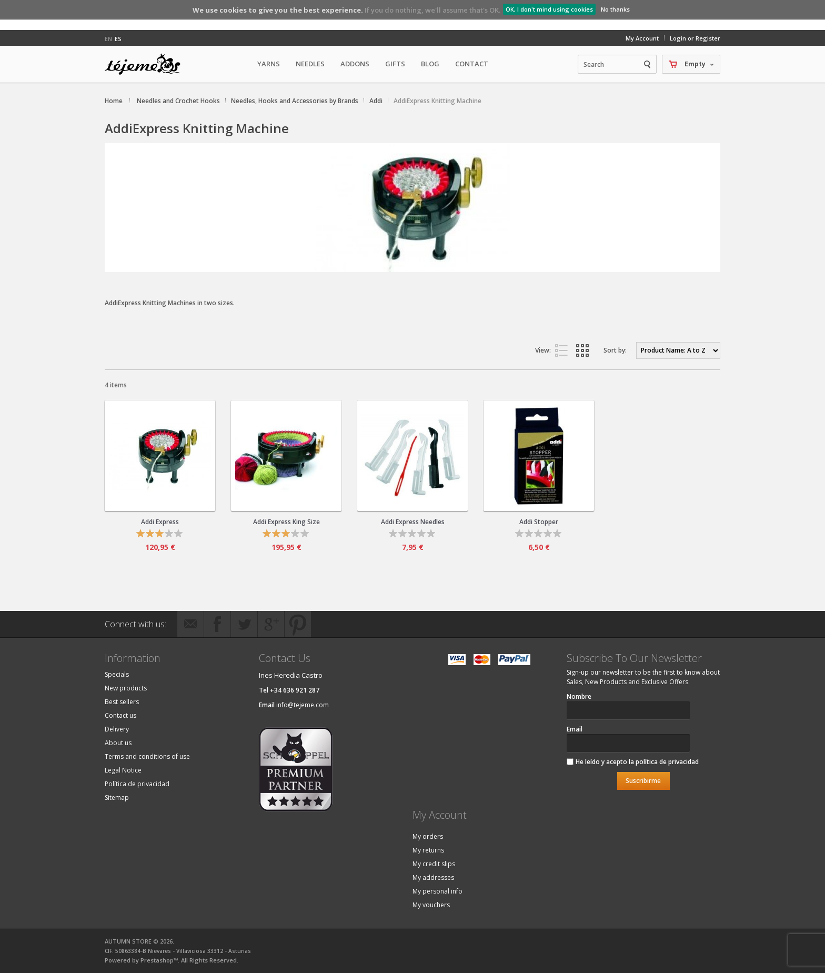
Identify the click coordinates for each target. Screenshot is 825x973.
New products (126, 688)
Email (574, 729)
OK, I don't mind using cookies (549, 9)
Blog (430, 63)
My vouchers (431, 904)
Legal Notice (123, 770)
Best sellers (122, 701)
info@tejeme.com (302, 704)
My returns (428, 850)
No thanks (615, 9)
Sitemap (117, 797)
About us (118, 742)
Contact (471, 63)
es (118, 39)
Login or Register (695, 38)
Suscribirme (643, 780)
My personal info (437, 891)
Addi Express (160, 521)
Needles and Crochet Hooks (178, 100)
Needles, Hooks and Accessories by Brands (294, 100)
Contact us (120, 715)
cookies (233, 10)
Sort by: (615, 350)
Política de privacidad (137, 783)
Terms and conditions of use (147, 756)
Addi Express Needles (413, 521)
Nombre (579, 696)
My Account (642, 38)
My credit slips (434, 863)
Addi (376, 100)
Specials (117, 674)
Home (114, 100)
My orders (428, 836)
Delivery (117, 729)
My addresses (433, 877)
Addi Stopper (538, 521)
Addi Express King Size (286, 521)
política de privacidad (667, 761)
